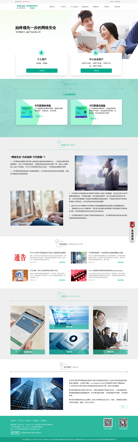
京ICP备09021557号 (47, 439)
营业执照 (56, 439)
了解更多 (42, 70)
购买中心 (52, 6)
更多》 (123, 407)
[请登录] (112, 1)
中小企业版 (74, 6)
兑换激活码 (85, 6)
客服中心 (36, 420)
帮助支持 (117, 6)
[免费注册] (117, 1)
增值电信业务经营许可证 (66, 439)
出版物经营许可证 (80, 439)
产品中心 (63, 6)
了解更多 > (39, 116)
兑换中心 (13, 420)
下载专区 (106, 6)
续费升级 (95, 6)
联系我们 (44, 420)
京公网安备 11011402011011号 (32, 439)
